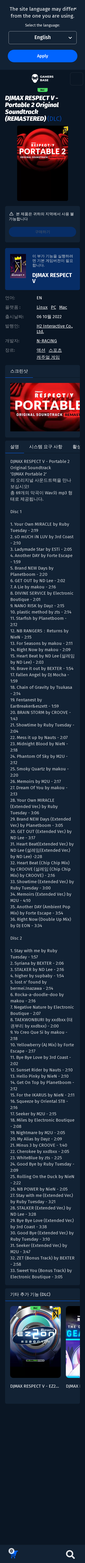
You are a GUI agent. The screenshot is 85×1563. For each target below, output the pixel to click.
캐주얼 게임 (48, 357)
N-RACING (47, 340)
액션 (41, 350)
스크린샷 (19, 371)
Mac (63, 307)
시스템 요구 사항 (45, 446)
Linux (42, 307)
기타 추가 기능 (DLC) (30, 1294)
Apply (42, 56)
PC (53, 307)
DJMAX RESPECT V (52, 278)
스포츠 (55, 350)
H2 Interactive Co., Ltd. (55, 328)
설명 (14, 446)
